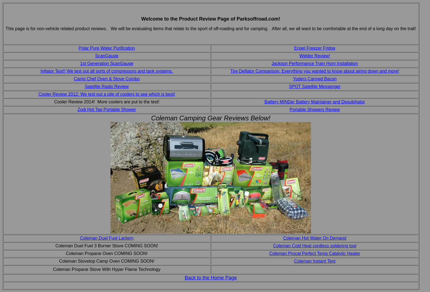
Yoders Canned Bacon (315, 78)
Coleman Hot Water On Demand (314, 238)
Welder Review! (314, 55)
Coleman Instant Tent (314, 261)
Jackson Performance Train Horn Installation (314, 63)
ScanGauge (106, 55)
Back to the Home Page (211, 277)
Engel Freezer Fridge (314, 48)
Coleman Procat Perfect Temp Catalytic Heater (314, 253)
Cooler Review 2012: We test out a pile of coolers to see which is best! (106, 94)
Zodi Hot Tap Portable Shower (107, 109)
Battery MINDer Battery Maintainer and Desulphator (315, 102)
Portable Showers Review (315, 109)
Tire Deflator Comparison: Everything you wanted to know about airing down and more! (314, 71)
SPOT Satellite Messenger (315, 86)
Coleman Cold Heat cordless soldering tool (314, 245)
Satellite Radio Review (107, 86)
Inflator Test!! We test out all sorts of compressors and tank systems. (107, 71)
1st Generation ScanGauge (106, 63)
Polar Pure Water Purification (106, 48)
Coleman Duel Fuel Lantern (107, 238)
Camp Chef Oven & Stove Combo (107, 78)
